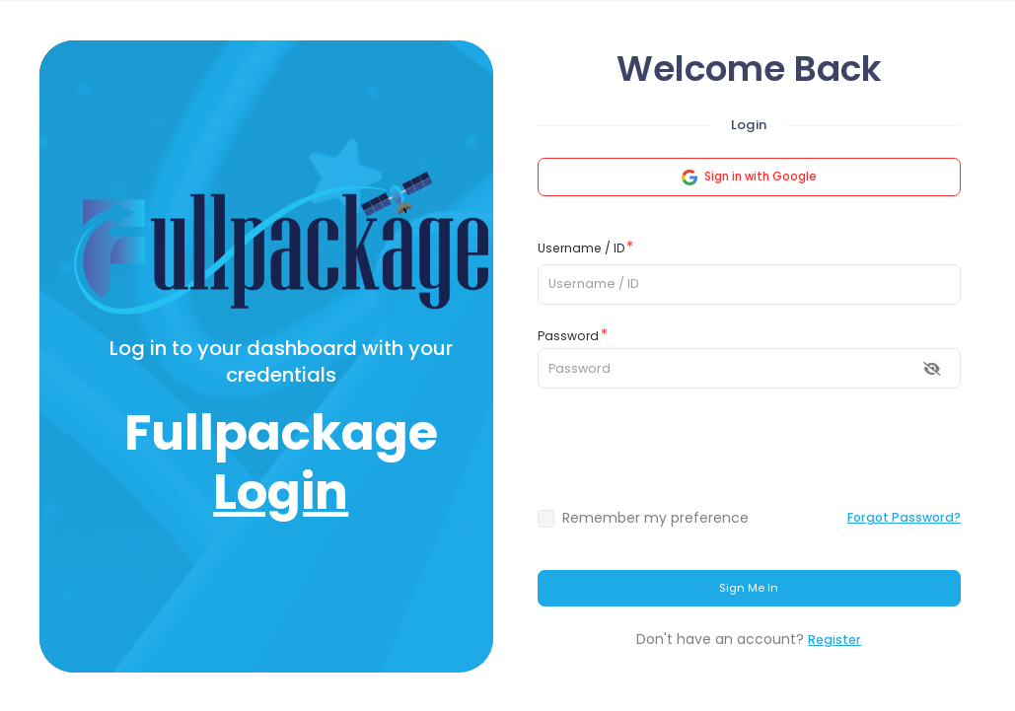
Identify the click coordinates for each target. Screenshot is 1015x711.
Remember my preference (655, 518)
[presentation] (749, 447)
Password (568, 335)
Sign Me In (748, 588)
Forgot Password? (904, 517)
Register (834, 639)
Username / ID (581, 248)
